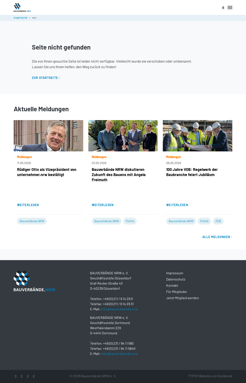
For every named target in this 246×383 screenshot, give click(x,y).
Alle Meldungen (217, 237)
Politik (130, 221)
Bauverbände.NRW (32, 221)
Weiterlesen (28, 205)
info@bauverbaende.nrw (119, 309)
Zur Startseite (45, 78)
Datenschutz (175, 279)
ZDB (218, 221)
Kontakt (172, 285)
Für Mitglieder (176, 292)
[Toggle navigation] (230, 7)
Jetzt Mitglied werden (182, 298)
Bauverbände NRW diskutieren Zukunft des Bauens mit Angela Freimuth (119, 174)
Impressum (174, 273)
